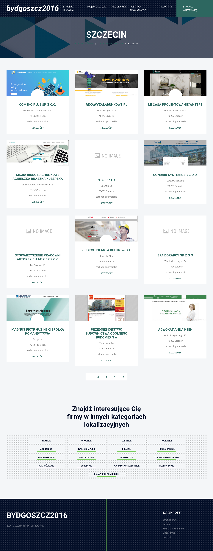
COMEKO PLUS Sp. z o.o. (37, 105)
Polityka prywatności (138, 8)
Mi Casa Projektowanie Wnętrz (175, 105)
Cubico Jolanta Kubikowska (106, 250)
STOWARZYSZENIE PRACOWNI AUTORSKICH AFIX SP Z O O (38, 257)
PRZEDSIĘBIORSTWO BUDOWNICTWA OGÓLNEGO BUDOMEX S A (106, 333)
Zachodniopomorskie (110, 43)
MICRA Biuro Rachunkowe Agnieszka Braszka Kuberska (37, 177)
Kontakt (166, 6)
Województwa (96, 6)
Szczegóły (38, 127)
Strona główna (68, 8)
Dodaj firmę (169, 532)
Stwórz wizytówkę (190, 8)
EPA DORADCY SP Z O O (175, 255)
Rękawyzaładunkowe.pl (106, 105)
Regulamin (119, 6)
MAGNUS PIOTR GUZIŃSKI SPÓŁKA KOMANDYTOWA (37, 331)
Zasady (166, 524)
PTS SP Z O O (107, 180)
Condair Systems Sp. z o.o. (175, 175)
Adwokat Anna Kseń (175, 329)
